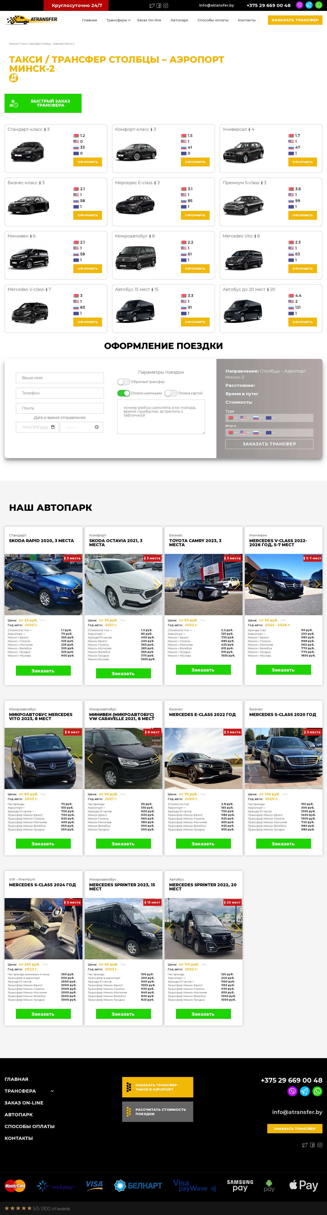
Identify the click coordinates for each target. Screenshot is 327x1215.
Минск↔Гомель (19, 641)
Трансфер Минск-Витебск (27, 825)
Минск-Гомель (98, 644)
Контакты (247, 20)
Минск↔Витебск (20, 648)
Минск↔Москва (19, 655)
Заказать (43, 671)
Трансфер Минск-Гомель (26, 818)
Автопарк (179, 20)
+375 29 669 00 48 (269, 5)
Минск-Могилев (99, 648)
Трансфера (116, 20)
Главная (89, 20)
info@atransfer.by (216, 5)
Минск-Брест (97, 641)
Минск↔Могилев (20, 644)
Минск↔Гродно (19, 652)
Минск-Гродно (98, 655)
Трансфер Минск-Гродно (26, 829)
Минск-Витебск (99, 652)
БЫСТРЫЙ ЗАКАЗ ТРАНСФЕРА (39, 103)
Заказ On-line (149, 20)
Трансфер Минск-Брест (25, 815)
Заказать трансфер (295, 20)
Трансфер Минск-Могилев (27, 822)
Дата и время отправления (60, 418)
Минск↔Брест (18, 637)
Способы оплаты (213, 20)
